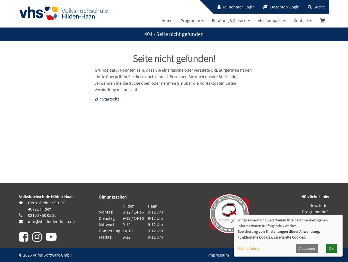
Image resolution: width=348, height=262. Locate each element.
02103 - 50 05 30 (42, 215)
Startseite (227, 76)
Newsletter (319, 205)
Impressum (218, 255)
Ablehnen (307, 248)
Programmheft (315, 211)
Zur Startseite (107, 99)
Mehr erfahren (249, 248)
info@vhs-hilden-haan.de (51, 221)
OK (331, 248)
